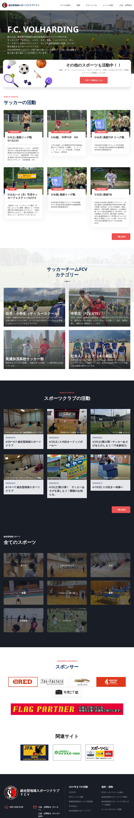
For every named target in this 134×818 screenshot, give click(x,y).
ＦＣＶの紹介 (65, 5)
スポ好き (23, 620)
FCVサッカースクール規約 (112, 792)
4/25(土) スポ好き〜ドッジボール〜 (66, 443)
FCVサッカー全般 (76, 797)
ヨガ (110, 565)
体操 (23, 593)
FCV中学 (72, 792)
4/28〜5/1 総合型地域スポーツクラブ (23, 443)
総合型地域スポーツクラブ (80, 810)
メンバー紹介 (108, 5)
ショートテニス (67, 565)
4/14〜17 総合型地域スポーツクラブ (23, 488)
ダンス (23, 565)
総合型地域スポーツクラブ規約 (114, 797)
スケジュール (91, 5)
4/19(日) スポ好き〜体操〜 (107, 487)
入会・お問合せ (125, 5)
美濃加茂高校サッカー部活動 (81, 801)
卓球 (110, 593)
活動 (78, 5)
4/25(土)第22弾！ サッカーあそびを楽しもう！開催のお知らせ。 (67, 490)
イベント (67, 620)
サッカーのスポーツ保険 (111, 809)
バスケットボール (67, 593)
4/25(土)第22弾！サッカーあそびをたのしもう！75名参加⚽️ (110, 443)
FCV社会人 (73, 806)
